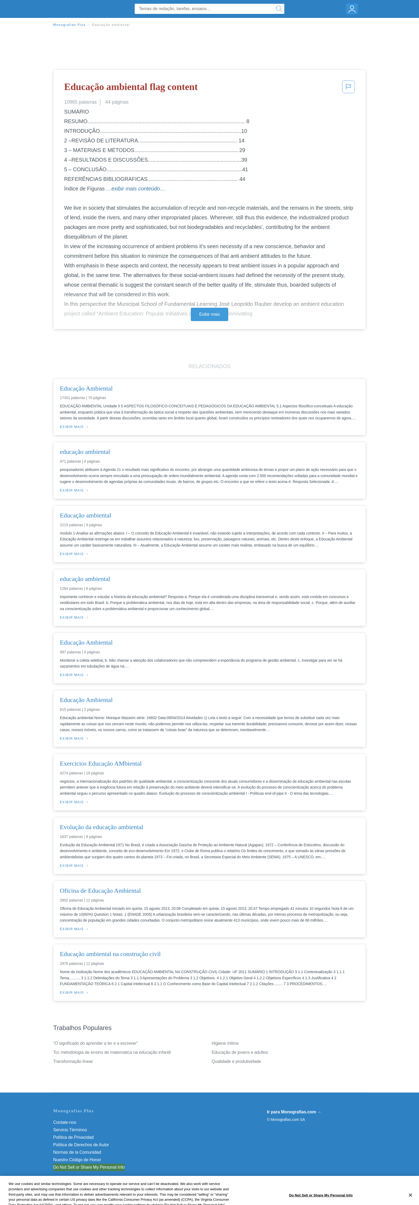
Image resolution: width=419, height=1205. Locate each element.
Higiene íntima (225, 1043)
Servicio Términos (70, 1130)
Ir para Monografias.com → (294, 1112)
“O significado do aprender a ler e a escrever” (95, 1043)
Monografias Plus (69, 25)
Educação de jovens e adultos (240, 1052)
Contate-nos (64, 1122)
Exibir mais (209, 314)
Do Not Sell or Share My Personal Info (89, 1167)
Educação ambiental (111, 25)
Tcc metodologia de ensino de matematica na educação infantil (112, 1052)
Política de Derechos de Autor (81, 1144)
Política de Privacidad (73, 1137)
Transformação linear (73, 1061)
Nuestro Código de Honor (77, 1159)
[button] (348, 88)
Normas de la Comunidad (77, 1152)
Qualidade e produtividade (236, 1061)
